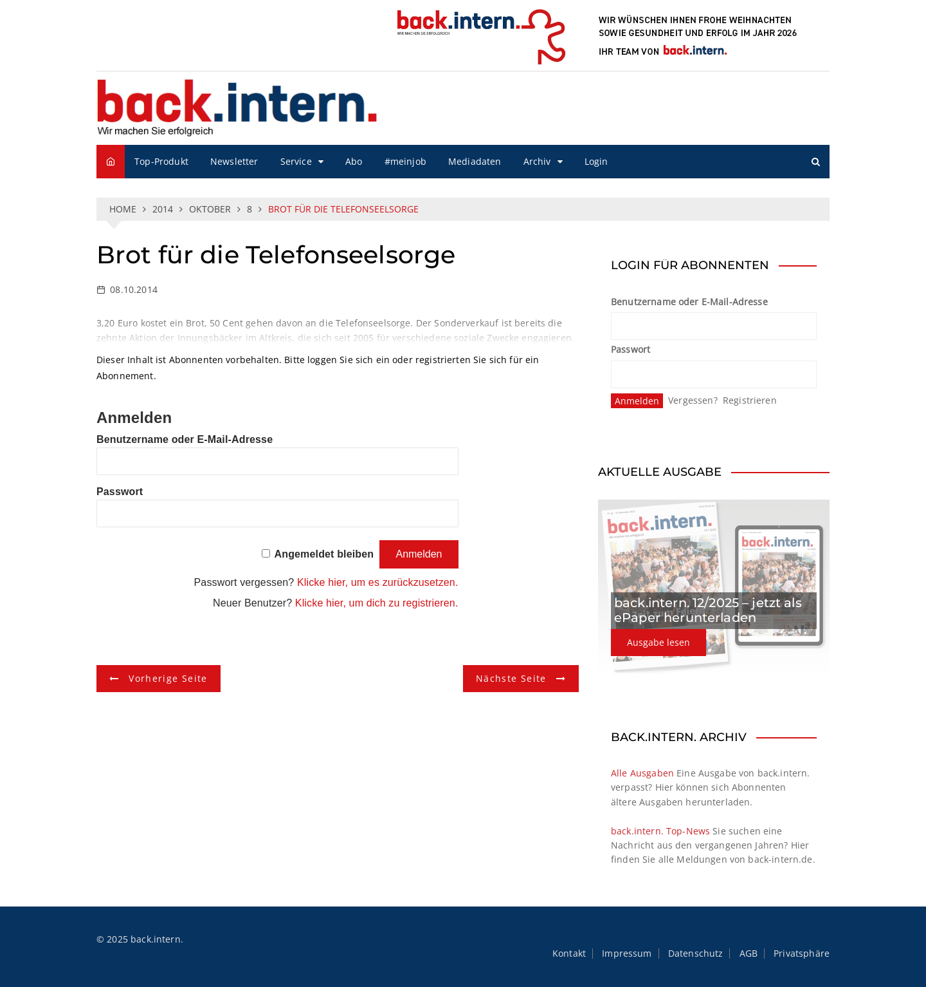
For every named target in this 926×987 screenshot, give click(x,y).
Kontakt (569, 953)
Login (596, 161)
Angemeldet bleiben (324, 554)
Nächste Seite (511, 678)
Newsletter (234, 161)
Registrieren (750, 400)
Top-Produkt (161, 161)
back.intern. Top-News (660, 831)
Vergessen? (693, 400)
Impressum (626, 953)
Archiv (537, 161)
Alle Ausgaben (642, 773)
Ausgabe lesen (658, 642)
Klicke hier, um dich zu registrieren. (376, 602)
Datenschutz (695, 953)
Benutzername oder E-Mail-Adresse (184, 439)
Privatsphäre (802, 953)
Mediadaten (475, 161)
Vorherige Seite (168, 678)
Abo (353, 161)
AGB (749, 953)
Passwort (119, 491)
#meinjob (405, 161)
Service (296, 161)
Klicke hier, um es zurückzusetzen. (377, 582)
